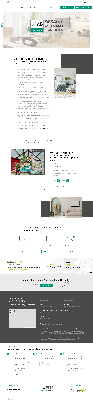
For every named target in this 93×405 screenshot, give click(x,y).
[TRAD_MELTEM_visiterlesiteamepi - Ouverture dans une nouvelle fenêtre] (72, 390)
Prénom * (66, 298)
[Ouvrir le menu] (83, 2)
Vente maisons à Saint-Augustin (20, 369)
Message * (42, 317)
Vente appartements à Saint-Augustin (21, 374)
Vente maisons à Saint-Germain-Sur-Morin (21, 358)
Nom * (41, 298)
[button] (44, 190)
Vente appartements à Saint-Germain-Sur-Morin (21, 364)
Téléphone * (67, 304)
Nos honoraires (42, 399)
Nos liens (68, 399)
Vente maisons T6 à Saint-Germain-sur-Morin (74, 364)
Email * (42, 304)
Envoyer (77, 328)
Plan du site (54, 399)
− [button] (10, 313)
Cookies (77, 399)
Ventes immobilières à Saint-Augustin (48, 363)
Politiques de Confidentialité (56, 339)
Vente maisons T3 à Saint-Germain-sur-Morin (74, 358)
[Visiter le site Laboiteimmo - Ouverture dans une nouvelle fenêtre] (11, 399)
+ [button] (10, 311)
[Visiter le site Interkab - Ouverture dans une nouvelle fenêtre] (81, 390)
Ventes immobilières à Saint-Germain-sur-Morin (48, 358)
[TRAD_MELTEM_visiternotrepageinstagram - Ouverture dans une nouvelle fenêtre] (2, 26)
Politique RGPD (73, 399)
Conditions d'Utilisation (65, 339)
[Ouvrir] (8, 2)
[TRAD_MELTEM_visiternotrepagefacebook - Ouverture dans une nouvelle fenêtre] (2, 24)
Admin (65, 399)
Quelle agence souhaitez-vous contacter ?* (54, 310)
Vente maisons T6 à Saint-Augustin (74, 369)
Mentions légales (60, 399)
